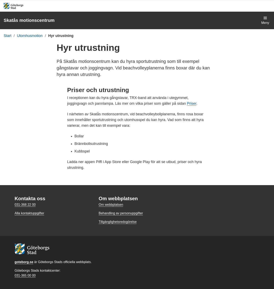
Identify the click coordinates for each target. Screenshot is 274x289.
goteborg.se (24, 262)
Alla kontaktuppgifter (29, 213)
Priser (191, 103)
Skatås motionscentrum (29, 20)
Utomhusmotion (30, 36)
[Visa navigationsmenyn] (265, 20)
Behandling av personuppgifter (121, 213)
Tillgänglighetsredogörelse (117, 221)
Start (7, 36)
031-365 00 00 (25, 275)
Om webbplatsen (111, 204)
